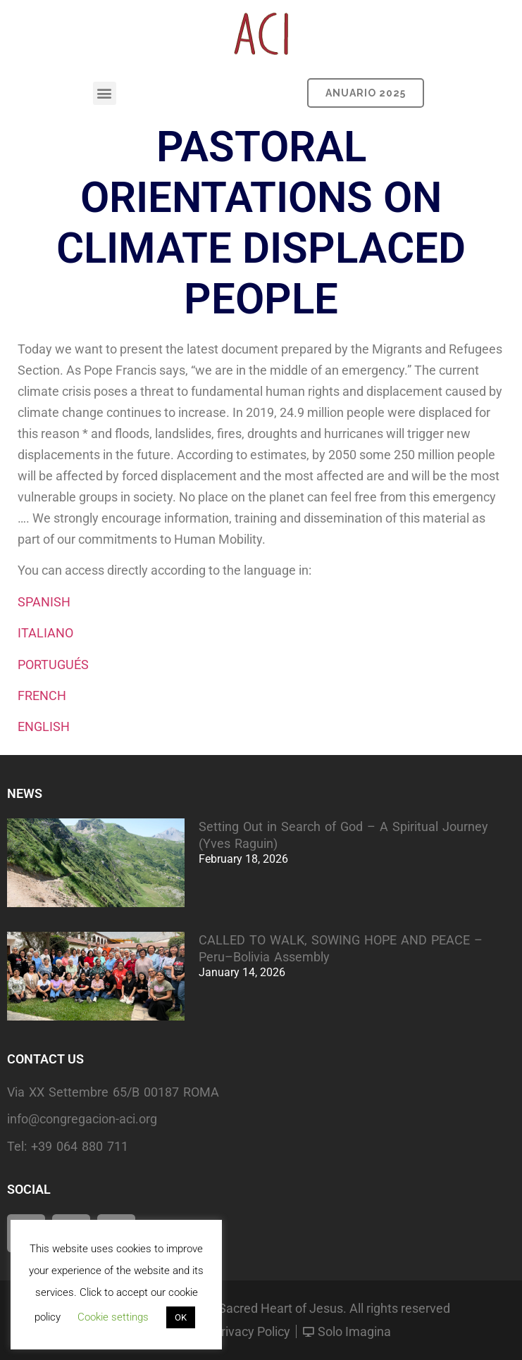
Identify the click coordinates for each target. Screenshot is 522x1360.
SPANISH (44, 601)
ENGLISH (44, 726)
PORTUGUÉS (53, 664)
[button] (104, 93)
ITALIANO (45, 632)
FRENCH (42, 695)
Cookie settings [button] (113, 1317)
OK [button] (181, 1317)
